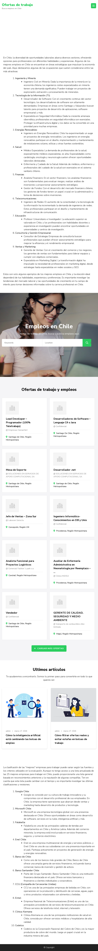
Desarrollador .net (64, 470)
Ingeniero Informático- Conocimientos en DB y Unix (70, 518)
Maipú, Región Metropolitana (69, 633)
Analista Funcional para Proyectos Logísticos (20, 562)
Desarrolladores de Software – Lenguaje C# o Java (71, 420)
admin (8, 731)
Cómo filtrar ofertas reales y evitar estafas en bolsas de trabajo (72, 739)
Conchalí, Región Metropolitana (22, 575)
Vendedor (11, 612)
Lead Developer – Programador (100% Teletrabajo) (18, 422)
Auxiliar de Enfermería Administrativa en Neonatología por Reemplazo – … (72, 566)
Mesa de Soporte (16, 470)
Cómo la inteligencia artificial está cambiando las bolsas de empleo (23, 739)
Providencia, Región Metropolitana (71, 530)
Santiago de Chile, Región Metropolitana (18, 438)
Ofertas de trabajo (18, 4)
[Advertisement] (49, 31)
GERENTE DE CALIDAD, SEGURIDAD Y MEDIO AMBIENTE (68, 616)
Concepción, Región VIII (19, 527)
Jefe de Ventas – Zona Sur (21, 516)
